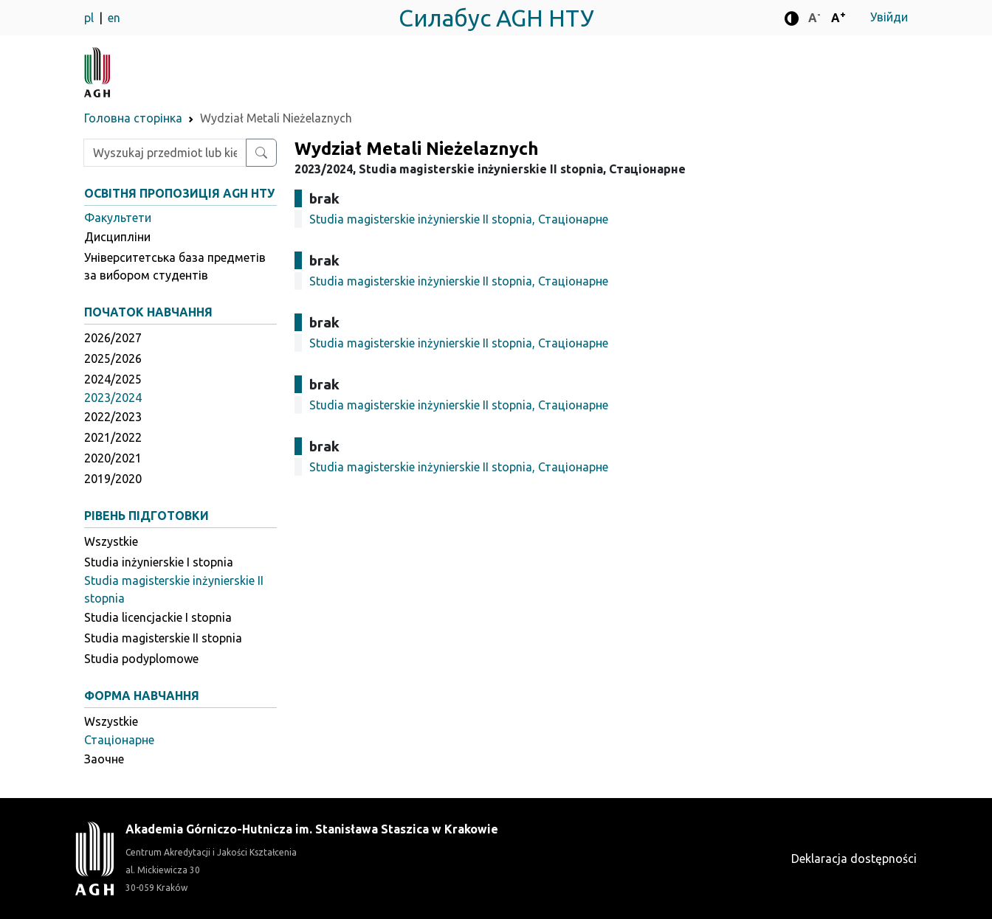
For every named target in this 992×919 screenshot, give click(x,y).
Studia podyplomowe (141, 658)
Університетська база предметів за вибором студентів (175, 266)
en (114, 17)
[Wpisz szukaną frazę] (165, 153)
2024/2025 (113, 379)
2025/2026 (113, 358)
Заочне (104, 759)
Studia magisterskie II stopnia (163, 638)
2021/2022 (113, 437)
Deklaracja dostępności (854, 858)
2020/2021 (113, 458)
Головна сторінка (133, 118)
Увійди (889, 17)
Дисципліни (117, 236)
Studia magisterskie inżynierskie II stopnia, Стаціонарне (458, 219)
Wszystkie (111, 541)
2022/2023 (113, 416)
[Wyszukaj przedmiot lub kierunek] (261, 153)
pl (90, 17)
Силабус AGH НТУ (496, 17)
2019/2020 (113, 478)
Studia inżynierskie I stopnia (158, 562)
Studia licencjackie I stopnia (158, 617)
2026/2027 (113, 337)
